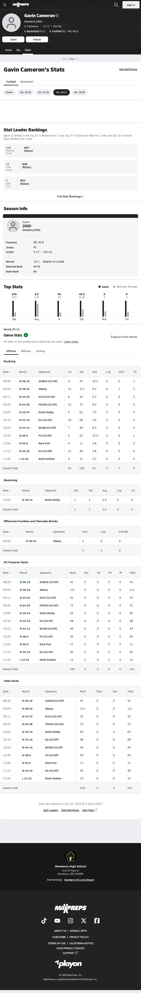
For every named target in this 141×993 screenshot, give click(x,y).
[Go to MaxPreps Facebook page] (97, 921)
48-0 (25, 435)
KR (98, 572)
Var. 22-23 (25, 92)
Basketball (27, 81)
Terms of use (57, 943)
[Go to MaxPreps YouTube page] (57, 921)
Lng (108, 371)
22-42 (25, 459)
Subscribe (59, 937)
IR (120, 572)
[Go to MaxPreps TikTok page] (44, 921)
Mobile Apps (78, 930)
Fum (84, 531)
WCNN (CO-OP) (47, 427)
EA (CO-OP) (45, 420)
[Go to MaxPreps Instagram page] (70, 921)
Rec (76, 490)
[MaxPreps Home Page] (64, 59)
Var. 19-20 (79, 92)
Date (7, 371)
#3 (35, 271)
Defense (26, 351)
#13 (34, 31)
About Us (60, 930)
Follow (37, 39)
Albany (43, 389)
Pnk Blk (123, 531)
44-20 (26, 396)
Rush (73, 572)
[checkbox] (113, 333)
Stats (28, 50)
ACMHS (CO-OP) (48, 381)
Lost (103, 531)
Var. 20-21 (61, 92)
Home (8, 50)
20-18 (26, 420)
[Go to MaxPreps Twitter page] (84, 921)
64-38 (26, 404)
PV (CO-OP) (45, 435)
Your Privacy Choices (70, 948)
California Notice (81, 943)
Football (11, 81)
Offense (11, 351)
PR (109, 572)
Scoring (40, 351)
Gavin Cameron (41, 15)
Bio (18, 50)
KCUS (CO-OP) (47, 396)
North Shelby (46, 412)
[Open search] (116, 5)
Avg (94, 371)
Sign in (131, 5)
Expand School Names (124, 334)
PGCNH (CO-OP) (48, 404)
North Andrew (47, 459)
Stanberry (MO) (33, 21)
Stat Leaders (50, 810)
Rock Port (44, 443)
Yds (81, 371)
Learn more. (71, 341)
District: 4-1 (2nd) (53, 261)
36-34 (26, 412)
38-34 (26, 389)
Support (70, 953)
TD (134, 371)
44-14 (26, 427)
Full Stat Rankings (70, 196)
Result (23, 371)
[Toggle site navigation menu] (5, 5)
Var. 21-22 (43, 92)
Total (132, 572)
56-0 (25, 443)
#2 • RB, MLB (63, 31)
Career (9, 92)
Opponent (44, 371)
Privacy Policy (79, 937)
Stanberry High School (70, 859)
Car (70, 371)
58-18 (26, 381)
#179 (36, 266)
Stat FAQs (90, 810)
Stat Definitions (128, 69)
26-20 (26, 451)
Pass (99, 691)
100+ (121, 371)
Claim (13, 39)
